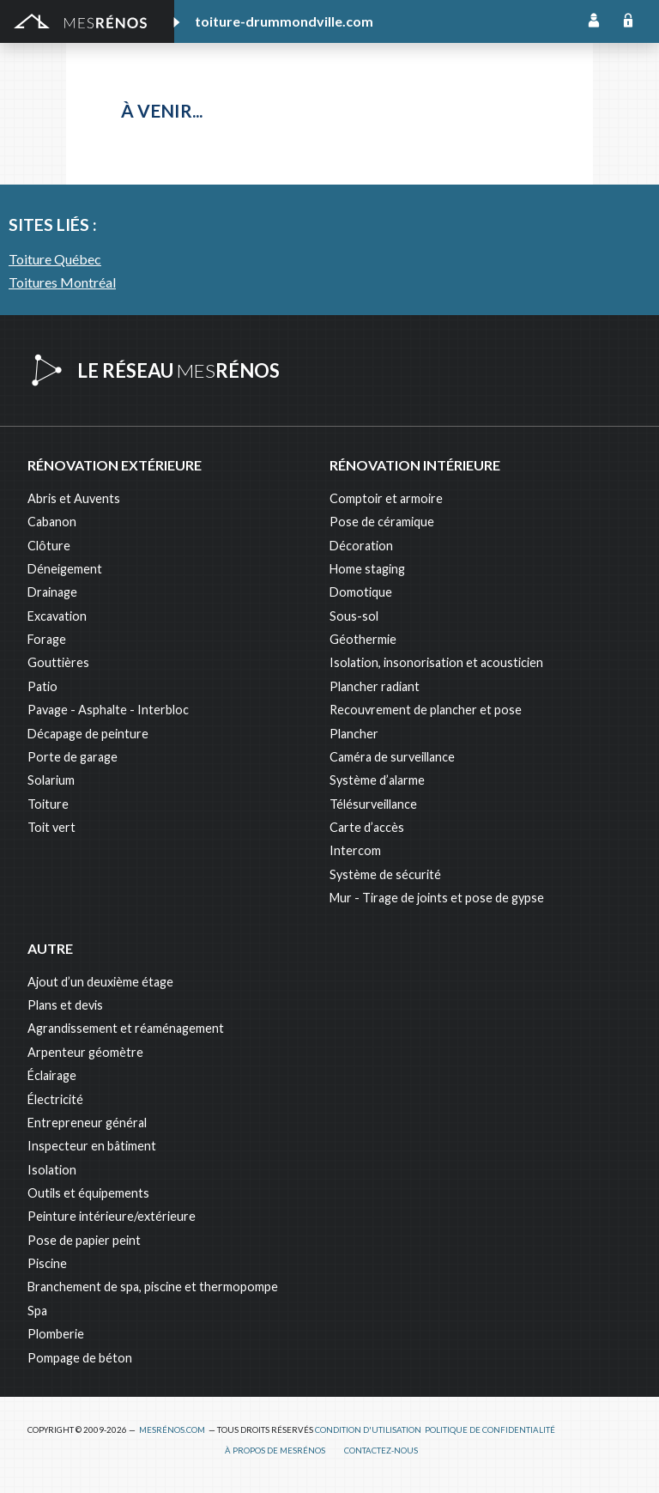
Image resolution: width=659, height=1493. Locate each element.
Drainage (52, 592)
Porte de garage (72, 757)
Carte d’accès (367, 827)
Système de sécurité (385, 874)
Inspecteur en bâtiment (91, 1145)
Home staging (367, 568)
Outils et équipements (88, 1193)
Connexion (628, 21)
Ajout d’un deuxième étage (100, 981)
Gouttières (58, 662)
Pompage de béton (79, 1357)
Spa (37, 1310)
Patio (42, 686)
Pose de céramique (382, 521)
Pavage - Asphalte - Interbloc (108, 709)
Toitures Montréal (62, 282)
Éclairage (51, 1075)
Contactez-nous (381, 1450)
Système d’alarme (377, 780)
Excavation (57, 616)
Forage (46, 639)
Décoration (361, 545)
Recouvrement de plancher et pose (426, 709)
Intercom (355, 850)
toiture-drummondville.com (284, 21)
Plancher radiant (375, 686)
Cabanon (51, 521)
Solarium (51, 780)
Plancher (354, 733)
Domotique (361, 592)
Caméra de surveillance (392, 757)
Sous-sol (354, 616)
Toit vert (51, 827)
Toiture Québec (55, 259)
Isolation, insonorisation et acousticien (436, 662)
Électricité (55, 1099)
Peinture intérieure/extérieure (111, 1216)
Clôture (48, 545)
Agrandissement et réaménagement (125, 1028)
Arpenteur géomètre (85, 1052)
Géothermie (363, 639)
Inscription (594, 21)
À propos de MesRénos (275, 1450)
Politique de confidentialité (490, 1430)
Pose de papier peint (84, 1240)
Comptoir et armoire (386, 498)
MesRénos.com (172, 1430)
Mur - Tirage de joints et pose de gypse (437, 897)
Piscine (47, 1263)
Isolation (51, 1169)
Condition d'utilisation (368, 1430)
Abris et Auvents (73, 498)
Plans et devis (65, 1005)
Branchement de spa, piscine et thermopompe (152, 1286)
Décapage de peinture (87, 733)
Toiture (48, 804)
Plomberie (55, 1333)
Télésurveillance (373, 804)
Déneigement (64, 568)
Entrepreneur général (87, 1122)
